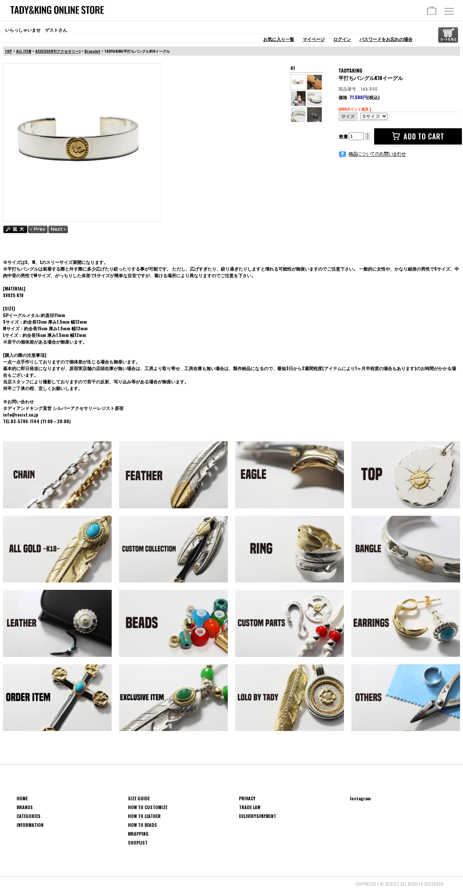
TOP (8, 51)
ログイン (342, 39)
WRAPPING (138, 834)
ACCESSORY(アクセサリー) (57, 51)
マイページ (314, 39)
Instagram (360, 798)
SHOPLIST (137, 842)
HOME (22, 798)
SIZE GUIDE (139, 798)
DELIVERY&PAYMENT (257, 816)
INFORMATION (30, 825)
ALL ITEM (23, 51)
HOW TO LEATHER (144, 816)
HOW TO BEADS (142, 825)
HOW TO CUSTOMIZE (147, 807)
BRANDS (25, 807)
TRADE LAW (249, 807)
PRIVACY (247, 798)
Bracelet (92, 51)
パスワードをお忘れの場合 (385, 39)
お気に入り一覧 (278, 39)
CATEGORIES (29, 816)
